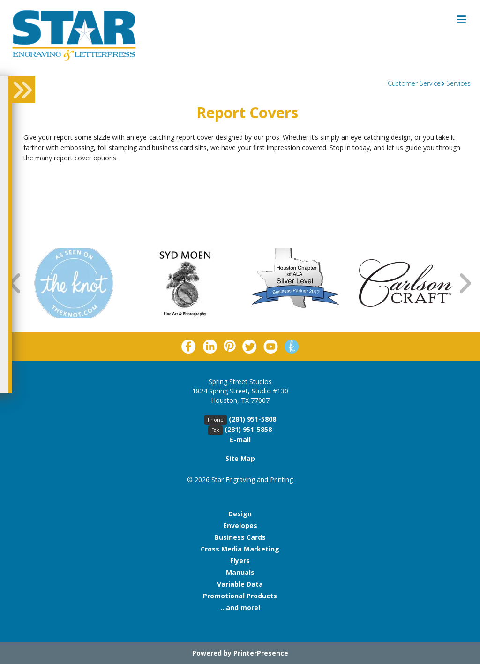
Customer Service (414, 83)
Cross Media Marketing (240, 548)
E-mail (240, 439)
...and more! (240, 607)
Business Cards (240, 537)
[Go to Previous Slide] (15, 283)
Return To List (55, 179)
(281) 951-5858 (248, 429)
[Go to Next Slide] (464, 283)
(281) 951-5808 (252, 419)
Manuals (240, 572)
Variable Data (240, 584)
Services (458, 83)
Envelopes (240, 525)
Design (240, 513)
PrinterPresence (260, 653)
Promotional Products (240, 595)
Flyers (240, 560)
